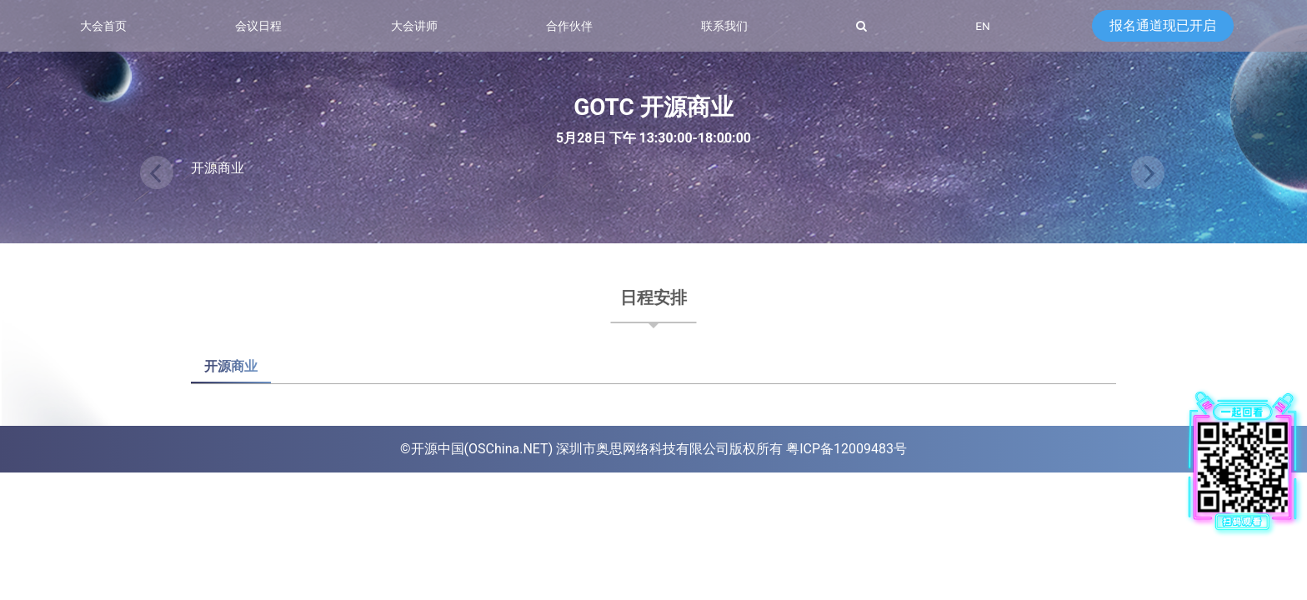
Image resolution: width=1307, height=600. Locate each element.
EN (982, 25)
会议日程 (258, 25)
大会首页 (103, 25)
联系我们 (724, 25)
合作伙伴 (569, 25)
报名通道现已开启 (1162, 25)
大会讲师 (414, 25)
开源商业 (231, 366)
